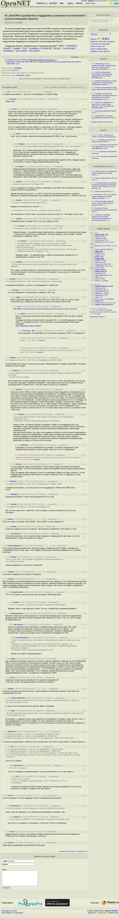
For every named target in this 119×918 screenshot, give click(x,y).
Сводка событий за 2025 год (102, 122)
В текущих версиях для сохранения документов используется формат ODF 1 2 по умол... (51, 351)
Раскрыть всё (76, 87)
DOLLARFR (34, 51)
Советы (103, 130)
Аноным (13, 99)
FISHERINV (71, 46)
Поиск (87, 3)
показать (41, 340)
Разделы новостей (98, 41)
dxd (8, 91)
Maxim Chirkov (111, 914)
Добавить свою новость (100, 51)
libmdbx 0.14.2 (100, 262)
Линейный (62, 87)
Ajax (46, 87)
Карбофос (24, 445)
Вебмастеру (113, 916)
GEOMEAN (8, 51)
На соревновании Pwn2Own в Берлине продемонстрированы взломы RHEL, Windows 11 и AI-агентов (104, 185)
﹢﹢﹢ (33, 91)
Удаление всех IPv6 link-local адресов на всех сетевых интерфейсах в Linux (105, 146)
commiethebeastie (17, 592)
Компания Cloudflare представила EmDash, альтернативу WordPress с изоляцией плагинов (102, 217)
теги (92, 3)
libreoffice (20, 75)
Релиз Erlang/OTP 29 (103, 191)
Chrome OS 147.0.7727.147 (105, 303)
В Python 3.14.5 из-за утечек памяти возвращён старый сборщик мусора (104, 196)
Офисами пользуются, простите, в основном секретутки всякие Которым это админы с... (49, 458)
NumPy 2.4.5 (100, 253)
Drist (15, 109)
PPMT (61, 46)
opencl (27, 75)
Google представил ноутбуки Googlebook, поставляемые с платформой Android (104, 82)
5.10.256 (113, 312)
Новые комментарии (98, 49)
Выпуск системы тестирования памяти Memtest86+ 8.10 (104, 210)
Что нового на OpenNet (99, 44)
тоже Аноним (15, 533)
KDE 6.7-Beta (100, 279)
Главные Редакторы (14, 545)
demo (13, 677)
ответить (27, 91)
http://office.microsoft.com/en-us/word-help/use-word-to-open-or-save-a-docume (45, 309)
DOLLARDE (21, 51)
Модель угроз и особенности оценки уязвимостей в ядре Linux (104, 173)
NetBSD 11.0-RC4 (102, 294)
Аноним (18, 68)
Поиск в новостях (97, 46)
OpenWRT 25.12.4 (102, 292)
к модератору (48, 91)
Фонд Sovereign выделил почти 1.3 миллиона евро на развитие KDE (103, 203)
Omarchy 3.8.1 (100, 288)
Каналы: (93, 39)
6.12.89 (108, 310)
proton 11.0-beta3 (101, 281)
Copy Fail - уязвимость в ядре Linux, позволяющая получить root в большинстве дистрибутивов (103, 105)
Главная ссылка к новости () (31, 60)
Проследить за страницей (12, 916)
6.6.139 (92, 312)
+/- (69, 87)
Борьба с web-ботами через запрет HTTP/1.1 (104, 141)
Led (27, 338)
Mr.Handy (13, 481)
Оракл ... (32, 340)
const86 (18, 262)
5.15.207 (106, 312)
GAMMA (16, 48)
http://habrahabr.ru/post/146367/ (28, 326)
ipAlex (18, 297)
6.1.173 (99, 312)
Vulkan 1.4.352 (100, 260)
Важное (103, 59)
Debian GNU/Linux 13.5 (104, 286)
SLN (25, 48)
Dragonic (16, 370)
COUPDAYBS (69, 48)
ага (20, 306)
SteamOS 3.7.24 (101, 295)
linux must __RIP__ (29, 330)
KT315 (18, 133)
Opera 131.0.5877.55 (103, 264)
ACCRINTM (46, 48)
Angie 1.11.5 (99, 255)
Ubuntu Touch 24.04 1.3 (104, 305)
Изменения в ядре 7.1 (98, 317)
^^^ (36, 99)
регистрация (102, 0)
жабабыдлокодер (17, 613)
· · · (37, 91)
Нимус (13, 658)
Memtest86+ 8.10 (101, 235)
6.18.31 (102, 310)
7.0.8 (97, 310)
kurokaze (14, 504)
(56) (15, 87)
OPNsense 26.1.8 (101, 290)
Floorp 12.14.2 (100, 236)
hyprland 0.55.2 (101, 238)
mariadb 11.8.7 (100, 273)
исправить (75, 57)
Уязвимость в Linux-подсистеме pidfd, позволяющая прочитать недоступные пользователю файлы (104, 66)
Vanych (21, 166)
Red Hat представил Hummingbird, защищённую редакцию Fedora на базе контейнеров (102, 75)
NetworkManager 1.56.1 (104, 275)
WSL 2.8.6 (99, 277)
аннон (10, 795)
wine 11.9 (99, 251)
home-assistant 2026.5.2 (104, 249)
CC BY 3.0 (15, 70)
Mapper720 (11, 731)
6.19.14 (98, 314)
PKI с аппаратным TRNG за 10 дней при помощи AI (104, 136)
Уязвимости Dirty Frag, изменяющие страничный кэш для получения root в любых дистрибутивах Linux (105, 96)
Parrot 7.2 (99, 301)
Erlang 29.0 (99, 259)
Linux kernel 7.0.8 (101, 240)
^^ (33, 99)
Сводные (110, 41)
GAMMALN (34, 48)
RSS (84, 87)
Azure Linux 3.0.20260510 (104, 299)
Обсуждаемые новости (103, 166)
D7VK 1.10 (99, 257)
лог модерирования (81, 851)
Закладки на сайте (9, 914)
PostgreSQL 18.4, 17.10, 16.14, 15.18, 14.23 (101, 267)
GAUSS (57, 48)
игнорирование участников (67, 851)
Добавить (92, 916)
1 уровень (53, 87)
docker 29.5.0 (100, 270)
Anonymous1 (15, 805)
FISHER (7, 48)
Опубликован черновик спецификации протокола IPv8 (103, 117)
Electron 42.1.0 (101, 271)
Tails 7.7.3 (99, 297)
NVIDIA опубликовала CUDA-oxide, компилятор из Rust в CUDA (105, 88)
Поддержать (102, 916)
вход (95, 0)
